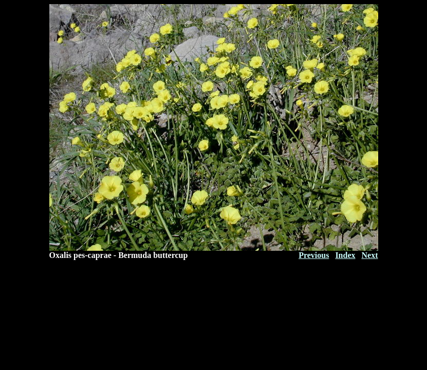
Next (370, 255)
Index (345, 255)
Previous (314, 255)
